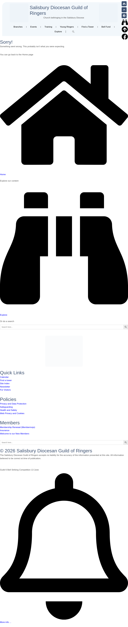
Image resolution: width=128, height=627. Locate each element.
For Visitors (5, 390)
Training (48, 27)
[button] (73, 32)
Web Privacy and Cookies (12, 413)
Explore (58, 31)
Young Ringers (67, 27)
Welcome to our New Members (14, 433)
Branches (18, 27)
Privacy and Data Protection (13, 404)
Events (33, 27)
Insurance (4, 430)
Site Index (5, 383)
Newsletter (5, 387)
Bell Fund (106, 27)
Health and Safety (8, 410)
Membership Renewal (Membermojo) (17, 427)
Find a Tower (88, 27)
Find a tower (6, 380)
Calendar (4, 377)
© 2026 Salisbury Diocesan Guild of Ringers (46, 450)
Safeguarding (6, 407)
